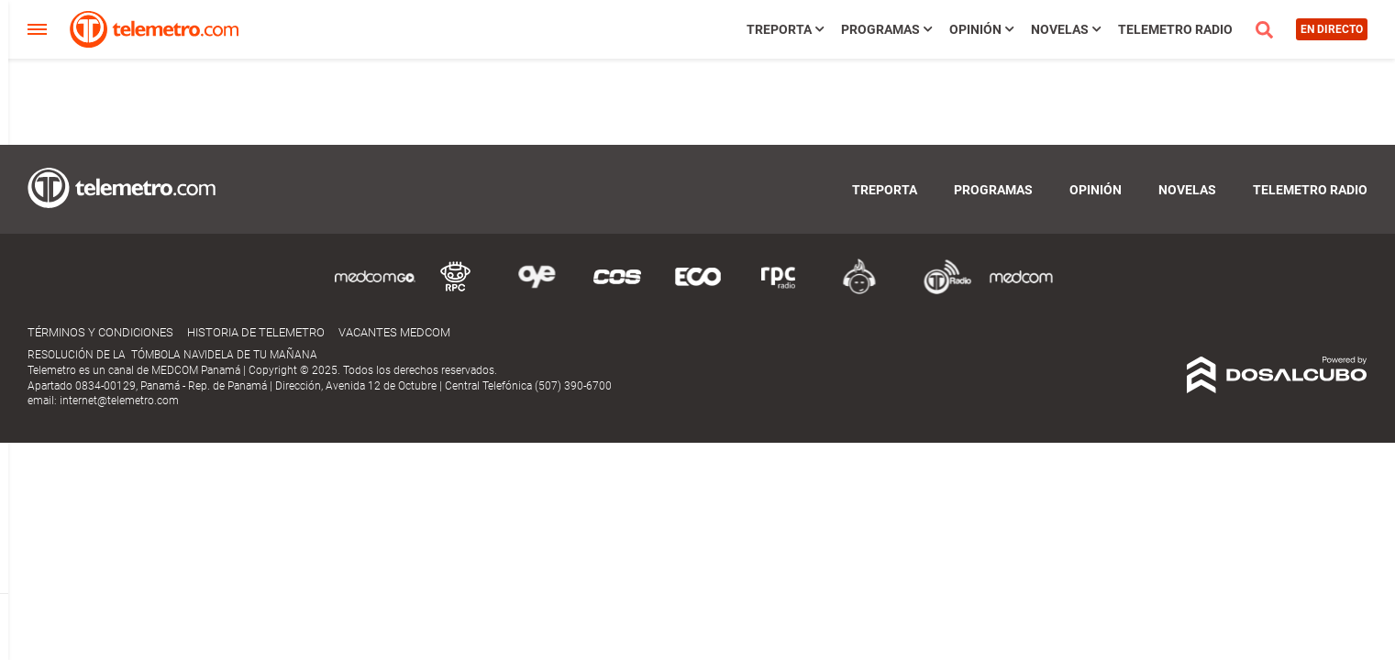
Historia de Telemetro (256, 332)
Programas (880, 29)
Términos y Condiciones (100, 332)
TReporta (779, 29)
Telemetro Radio (1175, 29)
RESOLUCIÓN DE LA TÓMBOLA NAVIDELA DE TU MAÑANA (172, 354)
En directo (1332, 29)
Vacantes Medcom (394, 332)
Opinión (975, 29)
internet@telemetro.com (119, 400)
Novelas (1060, 29)
